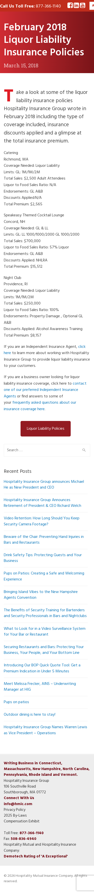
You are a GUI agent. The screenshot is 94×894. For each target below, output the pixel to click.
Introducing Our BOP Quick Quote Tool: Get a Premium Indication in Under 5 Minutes (42, 668)
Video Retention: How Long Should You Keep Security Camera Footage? (41, 521)
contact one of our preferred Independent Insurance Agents (45, 390)
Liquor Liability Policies (45, 428)
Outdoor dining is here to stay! (29, 714)
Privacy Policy (14, 810)
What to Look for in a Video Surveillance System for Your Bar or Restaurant (44, 632)
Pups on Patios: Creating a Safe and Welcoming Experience (44, 576)
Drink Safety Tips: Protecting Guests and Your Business (43, 558)
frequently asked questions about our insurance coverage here (40, 405)
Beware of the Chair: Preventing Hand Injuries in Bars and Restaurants (44, 540)
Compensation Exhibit (22, 821)
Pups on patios (16, 702)
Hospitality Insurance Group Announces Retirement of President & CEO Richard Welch (42, 503)
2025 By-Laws (15, 816)
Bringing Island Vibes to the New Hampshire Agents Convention (41, 595)
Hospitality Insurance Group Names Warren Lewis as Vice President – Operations (45, 730)
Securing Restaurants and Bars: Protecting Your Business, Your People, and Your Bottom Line (44, 650)
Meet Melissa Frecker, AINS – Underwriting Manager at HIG (40, 687)
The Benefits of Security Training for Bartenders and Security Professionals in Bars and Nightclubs (45, 613)
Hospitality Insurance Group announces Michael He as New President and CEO (44, 485)
